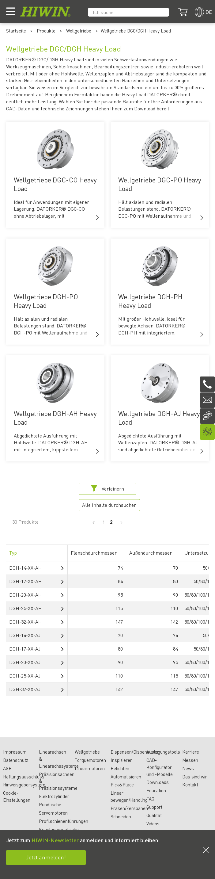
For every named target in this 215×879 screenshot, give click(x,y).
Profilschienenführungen (63, 821)
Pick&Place (122, 785)
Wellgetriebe (78, 31)
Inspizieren (122, 760)
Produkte (46, 31)
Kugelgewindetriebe (59, 829)
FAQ (150, 799)
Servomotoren (53, 813)
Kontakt (190, 785)
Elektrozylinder (54, 796)
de (209, 12)
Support (154, 807)
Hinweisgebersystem (24, 785)
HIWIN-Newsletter (55, 839)
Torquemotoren (90, 760)
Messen (190, 760)
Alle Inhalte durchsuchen (109, 505)
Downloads (157, 782)
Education (156, 790)
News (188, 768)
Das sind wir (194, 777)
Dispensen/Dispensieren (135, 752)
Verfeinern (107, 488)
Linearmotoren (90, 768)
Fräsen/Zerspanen (129, 808)
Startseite (16, 31)
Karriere (190, 752)
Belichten (120, 768)
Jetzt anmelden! (46, 857)
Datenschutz (15, 760)
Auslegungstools (163, 752)
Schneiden (121, 816)
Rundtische (50, 804)
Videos (153, 823)
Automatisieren (126, 777)
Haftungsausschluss (23, 777)
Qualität (154, 815)
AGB (7, 768)
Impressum (15, 752)
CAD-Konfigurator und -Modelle (159, 767)
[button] (97, 217)
